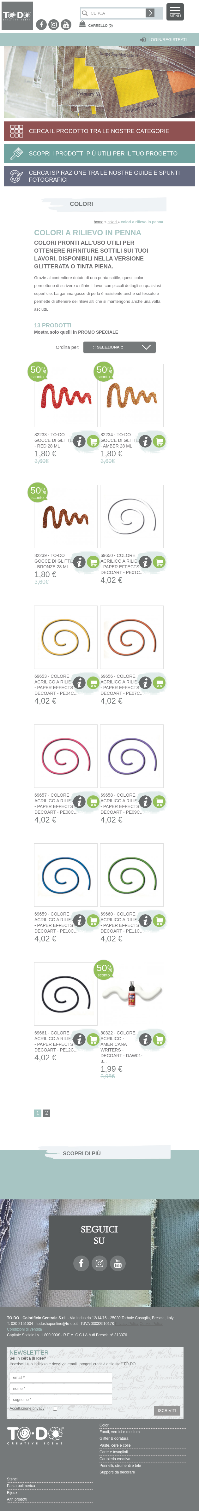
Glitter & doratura (114, 1438)
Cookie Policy (151, 1323)
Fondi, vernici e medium (120, 1432)
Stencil (12, 1478)
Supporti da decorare (117, 1471)
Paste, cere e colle (115, 1445)
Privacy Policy (127, 1323)
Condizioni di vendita (24, 1329)
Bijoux (12, 1491)
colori (112, 222)
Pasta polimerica (21, 1485)
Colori (104, 1425)
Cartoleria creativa (115, 1458)
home (98, 222)
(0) (100, 25)
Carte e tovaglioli (114, 1452)
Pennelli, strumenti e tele (120, 1465)
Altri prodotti (17, 1498)
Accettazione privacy (27, 1408)
